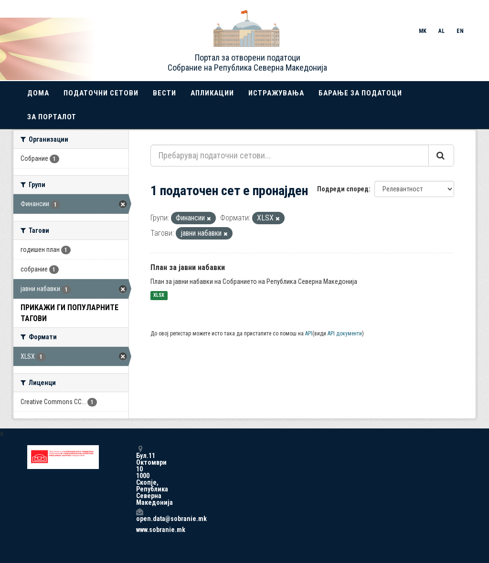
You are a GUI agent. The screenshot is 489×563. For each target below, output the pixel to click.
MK (422, 31)
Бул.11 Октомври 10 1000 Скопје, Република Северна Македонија (139, 475)
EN (460, 31)
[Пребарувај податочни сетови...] (289, 156)
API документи (345, 333)
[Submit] (441, 156)
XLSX (158, 295)
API (308, 333)
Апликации (212, 93)
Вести (164, 93)
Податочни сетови (101, 93)
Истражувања (276, 93)
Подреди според (343, 189)
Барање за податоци (360, 93)
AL (441, 31)
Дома (38, 93)
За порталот (51, 117)
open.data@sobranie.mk (139, 515)
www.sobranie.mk (139, 529)
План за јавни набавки (187, 267)
